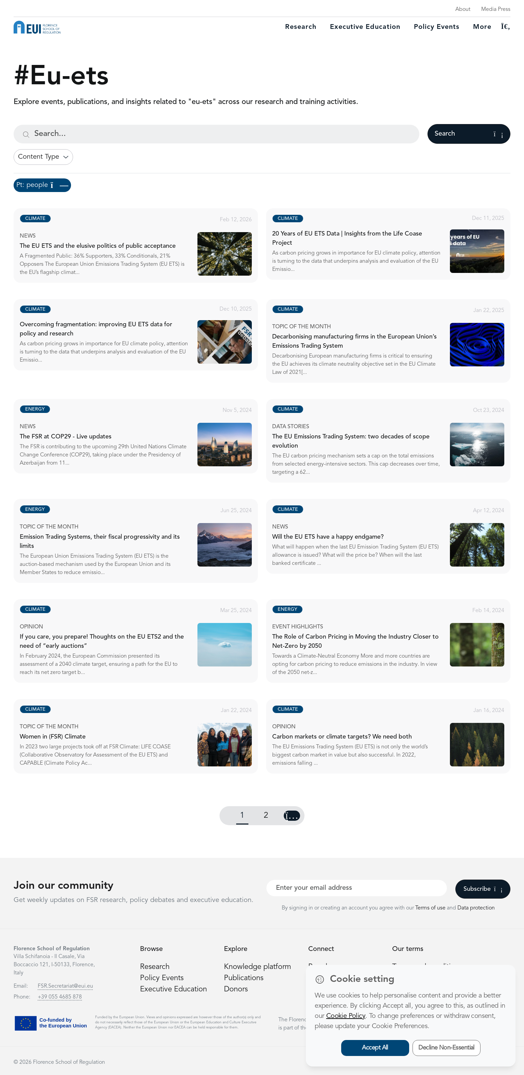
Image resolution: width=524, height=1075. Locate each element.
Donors (236, 989)
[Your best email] (356, 888)
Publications (243, 978)
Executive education (365, 27)
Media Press (495, 9)
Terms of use (431, 908)
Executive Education (173, 989)
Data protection (476, 908)
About (462, 9)
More (482, 27)
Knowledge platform (257, 967)
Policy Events (436, 27)
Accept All (375, 1048)
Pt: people (42, 185)
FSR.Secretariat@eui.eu (65, 986)
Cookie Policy (345, 1016)
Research (300, 27)
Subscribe (483, 889)
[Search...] (216, 134)
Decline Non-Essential (446, 1048)
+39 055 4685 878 (60, 997)
